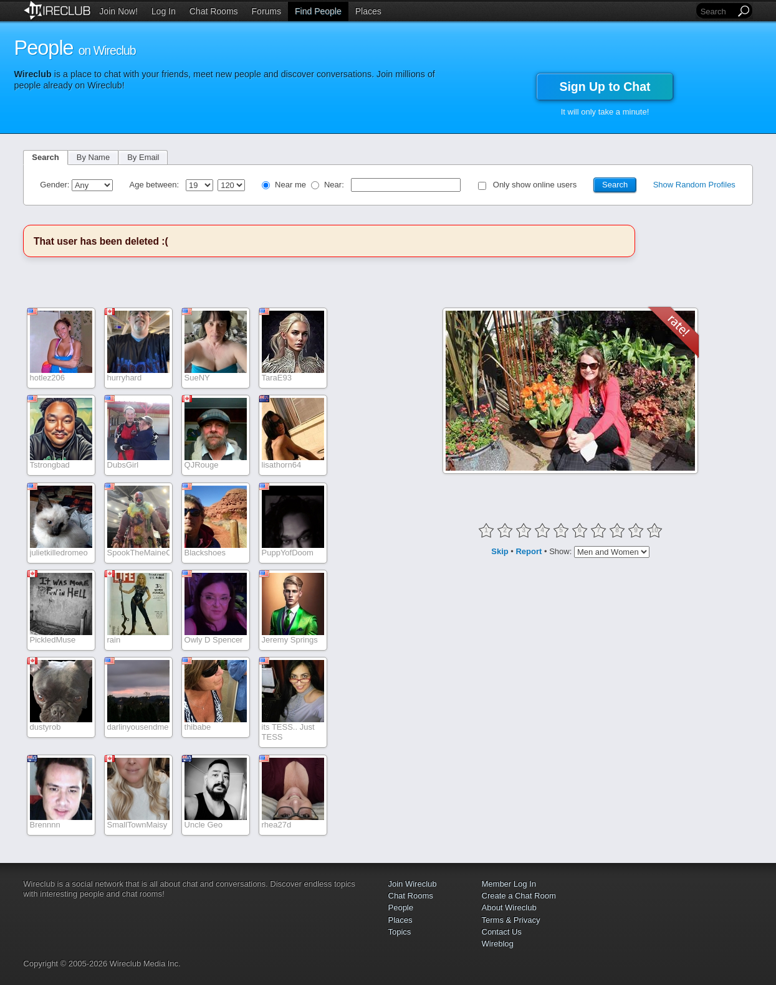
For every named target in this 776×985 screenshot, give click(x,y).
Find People (318, 11)
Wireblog (498, 943)
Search (45, 157)
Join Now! (118, 11)
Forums (266, 11)
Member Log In (509, 883)
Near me (290, 184)
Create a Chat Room (519, 895)
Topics (399, 931)
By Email (143, 157)
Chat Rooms (213, 11)
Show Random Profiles (694, 184)
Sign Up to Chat (604, 86)
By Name (93, 157)
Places (368, 11)
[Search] (717, 11)
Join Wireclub (412, 883)
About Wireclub (509, 907)
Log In (163, 11)
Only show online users (535, 184)
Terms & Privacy (511, 920)
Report (528, 551)
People (400, 907)
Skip (499, 551)
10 (654, 530)
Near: (335, 184)
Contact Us (502, 931)
